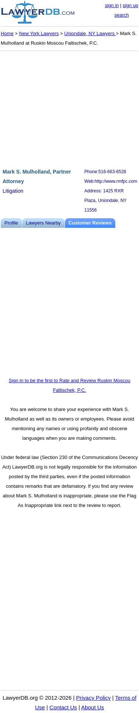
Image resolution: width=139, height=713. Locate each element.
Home (7, 33)
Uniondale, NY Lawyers (90, 33)
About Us (92, 707)
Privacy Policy (93, 698)
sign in (112, 5)
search (121, 15)
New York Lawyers (39, 33)
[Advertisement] (69, 108)
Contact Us (63, 707)
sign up (130, 5)
